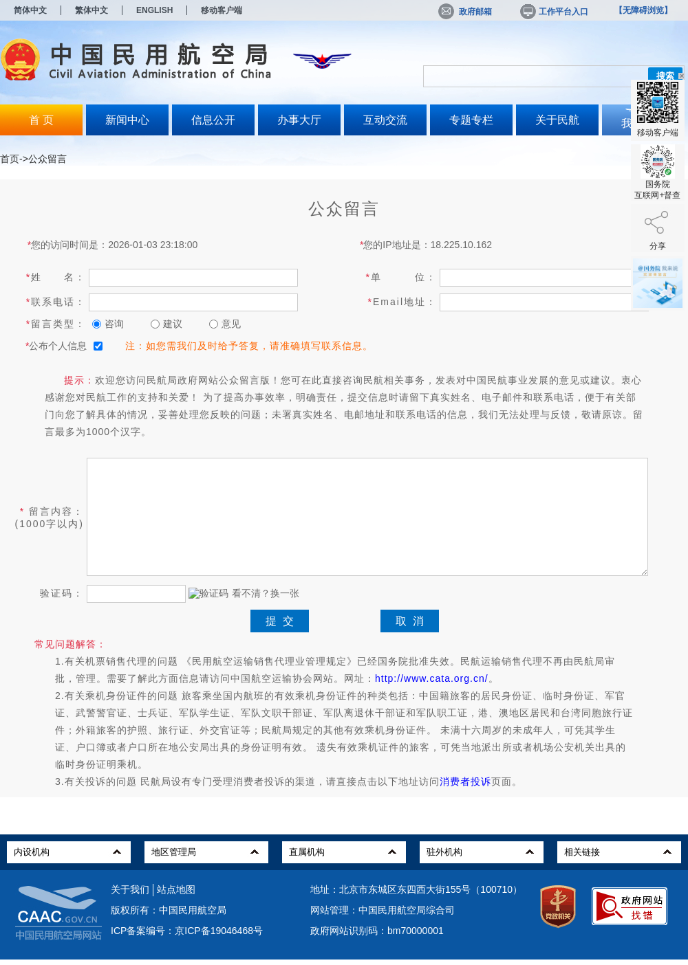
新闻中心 (127, 120)
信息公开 (213, 120)
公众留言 (47, 158)
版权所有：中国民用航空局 (168, 910)
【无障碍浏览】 (643, 10)
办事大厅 (299, 120)
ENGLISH (154, 10)
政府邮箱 (465, 11)
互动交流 (385, 120)
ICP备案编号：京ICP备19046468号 (187, 930)
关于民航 (557, 120)
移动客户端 (221, 10)
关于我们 (130, 889)
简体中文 (30, 10)
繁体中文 (91, 10)
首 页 (41, 120)
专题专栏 (471, 120)
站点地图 (176, 889)
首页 (9, 158)
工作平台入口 (553, 11)
